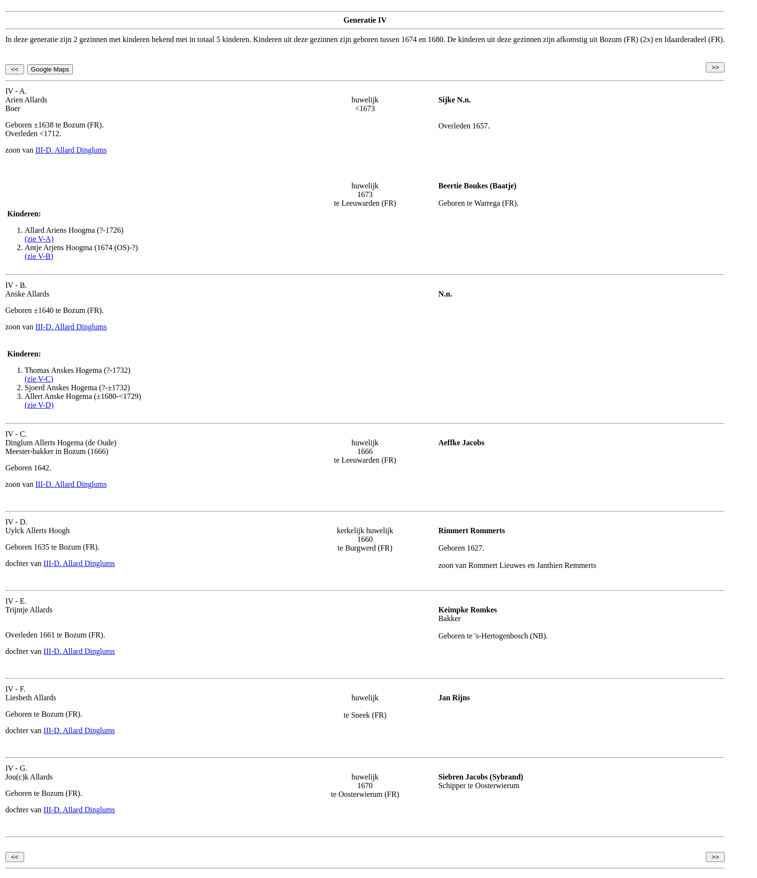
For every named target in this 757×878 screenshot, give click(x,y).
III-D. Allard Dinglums (71, 150)
